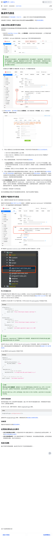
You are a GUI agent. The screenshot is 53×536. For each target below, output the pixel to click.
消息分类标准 (37, 173)
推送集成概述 (40, 20)
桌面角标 (30, 159)
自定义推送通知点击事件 (10, 434)
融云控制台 (8, 110)
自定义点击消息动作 (42, 149)
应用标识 (15, 110)
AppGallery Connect (13, 33)
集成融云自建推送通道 (32, 417)
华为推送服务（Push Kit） (15, 17)
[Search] (47, 2)
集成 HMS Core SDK (16, 203)
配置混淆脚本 (16, 424)
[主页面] (1, 6)
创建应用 (15, 61)
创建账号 (10, 61)
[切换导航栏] (2, 2)
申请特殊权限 (10, 173)
